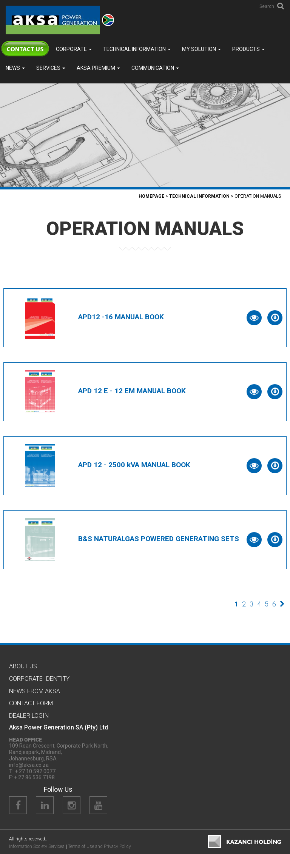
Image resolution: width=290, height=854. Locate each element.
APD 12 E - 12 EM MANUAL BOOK (132, 390)
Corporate (74, 49)
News (15, 68)
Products (248, 49)
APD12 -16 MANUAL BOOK (121, 316)
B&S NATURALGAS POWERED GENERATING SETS (158, 538)
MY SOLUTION (201, 49)
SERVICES (50, 68)
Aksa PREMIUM (98, 68)
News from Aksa (34, 691)
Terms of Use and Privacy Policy (99, 846)
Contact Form (31, 703)
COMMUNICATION (155, 68)
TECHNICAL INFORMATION (137, 49)
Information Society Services (37, 846)
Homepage (151, 196)
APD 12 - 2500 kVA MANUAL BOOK (134, 464)
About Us (23, 666)
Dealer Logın (29, 715)
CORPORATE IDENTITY (39, 678)
